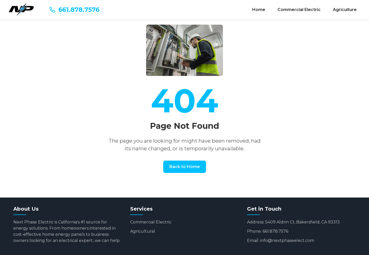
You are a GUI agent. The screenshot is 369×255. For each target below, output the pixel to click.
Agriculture (345, 9)
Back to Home (184, 166)
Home (258, 9)
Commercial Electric (299, 9)
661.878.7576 (74, 9)
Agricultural (142, 231)
